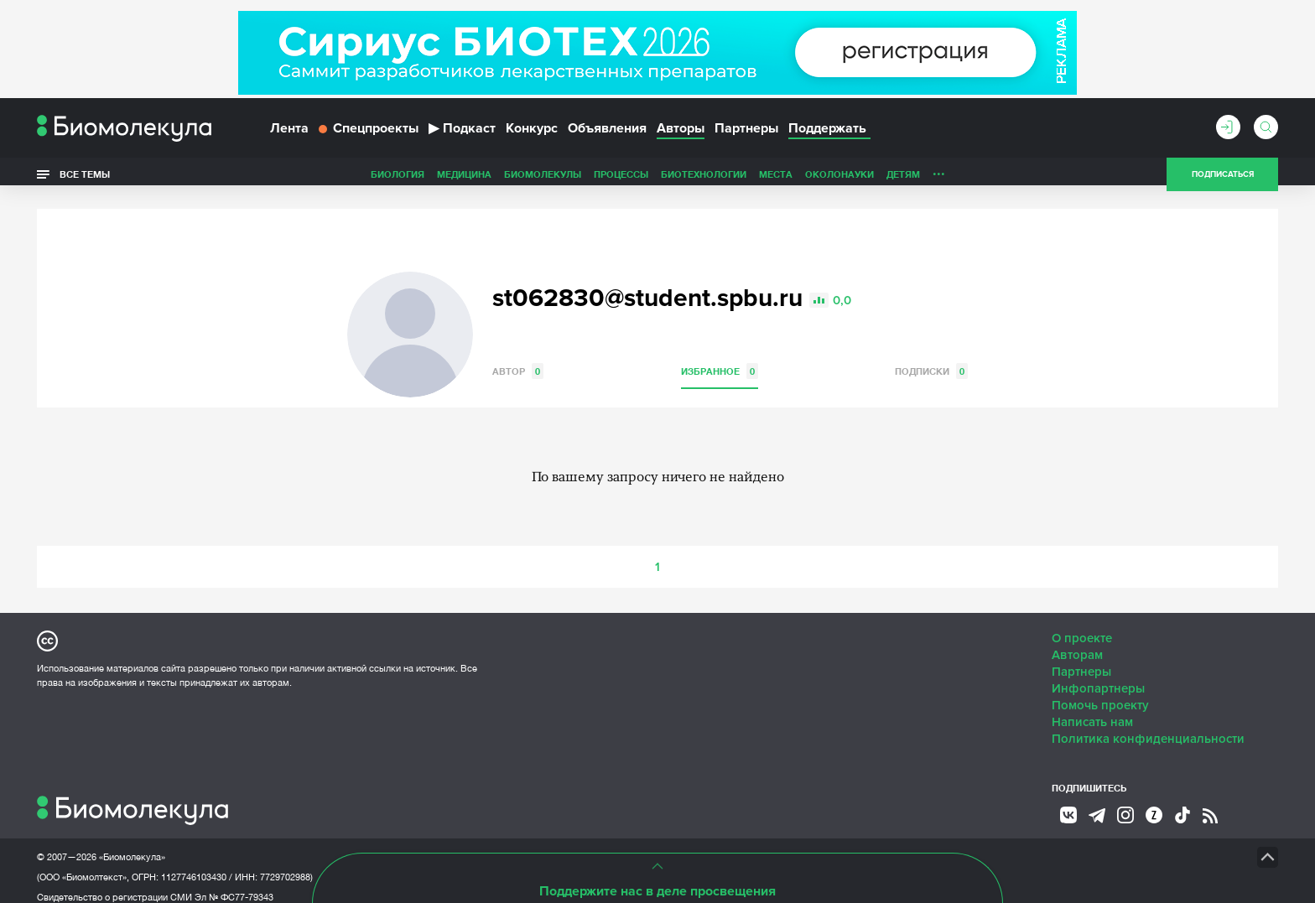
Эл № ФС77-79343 (234, 885)
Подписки (931, 358)
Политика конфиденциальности (1148, 726)
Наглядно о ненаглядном (993, 179)
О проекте (1082, 625)
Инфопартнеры (1098, 675)
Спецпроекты (368, 132)
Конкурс (532, 132)
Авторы (680, 132)
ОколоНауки (721, 179)
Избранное (719, 358)
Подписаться (1223, 179)
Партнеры (746, 132)
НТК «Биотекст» (629, 844)
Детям (785, 179)
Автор (517, 358)
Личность (840, 179)
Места (657, 179)
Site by (418, 843)
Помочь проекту (1100, 692)
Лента (289, 132)
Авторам (1077, 642)
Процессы (503, 179)
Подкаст (462, 132)
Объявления (607, 132)
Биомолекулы (424, 179)
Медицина (346, 179)
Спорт (895, 179)
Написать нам (1092, 709)
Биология (279, 179)
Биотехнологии (585, 179)
